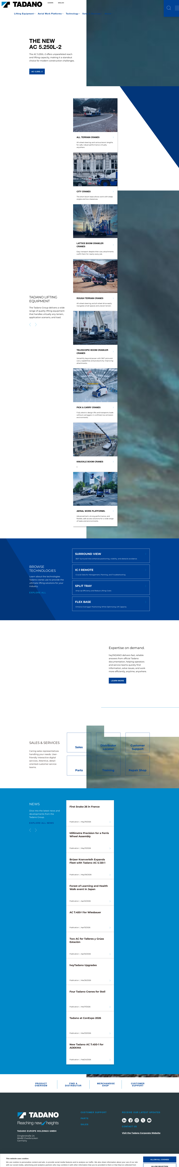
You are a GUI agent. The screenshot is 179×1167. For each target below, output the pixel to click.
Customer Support (138, 1084)
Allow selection (159, 1153)
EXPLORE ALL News (41, 823)
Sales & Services (91, 13)
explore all (37, 592)
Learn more (117, 681)
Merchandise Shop (106, 1084)
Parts (85, 1118)
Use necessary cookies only (159, 1160)
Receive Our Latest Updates (141, 1112)
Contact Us (129, 1126)
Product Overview (41, 1084)
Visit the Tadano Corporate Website (141, 1133)
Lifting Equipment (24, 13)
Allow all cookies (159, 1147)
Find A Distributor (73, 1084)
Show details (97, 1162)
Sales (85, 1124)
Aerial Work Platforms (50, 13)
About (108, 13)
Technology (72, 13)
